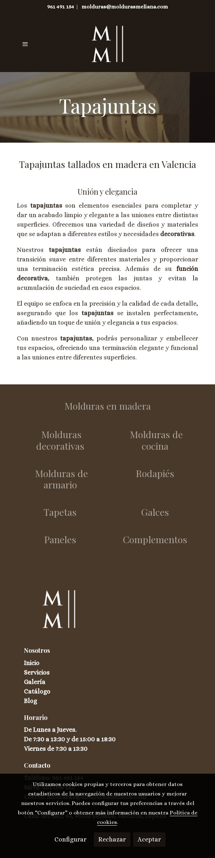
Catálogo (37, 691)
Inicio (31, 663)
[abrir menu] (25, 44)
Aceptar (149, 839)
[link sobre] (107, 613)
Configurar (70, 839)
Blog (30, 700)
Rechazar (112, 839)
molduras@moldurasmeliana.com (125, 7)
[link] (107, 44)
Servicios (37, 672)
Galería (34, 681)
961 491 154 (60, 7)
